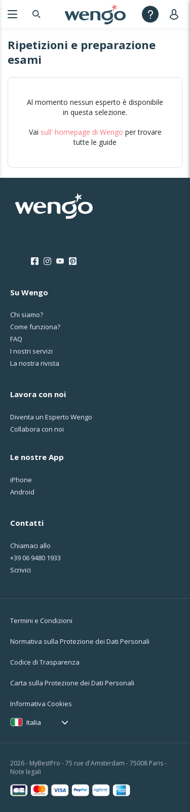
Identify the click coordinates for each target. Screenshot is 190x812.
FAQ (16, 338)
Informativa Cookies (41, 703)
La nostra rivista (34, 363)
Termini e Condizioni (41, 620)
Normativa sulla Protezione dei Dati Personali (79, 641)
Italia (33, 722)
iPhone (21, 479)
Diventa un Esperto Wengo (51, 416)
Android (22, 491)
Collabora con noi (37, 429)
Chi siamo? (26, 314)
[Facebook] (35, 261)
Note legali (25, 771)
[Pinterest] (73, 261)
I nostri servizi (31, 351)
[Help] (150, 14)
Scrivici (20, 569)
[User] (176, 14)
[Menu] (12, 14)
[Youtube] (60, 261)
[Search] (36, 14)
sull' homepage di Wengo (82, 132)
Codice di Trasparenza (45, 662)
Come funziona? (35, 326)
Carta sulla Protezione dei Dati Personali (72, 682)
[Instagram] (47, 261)
